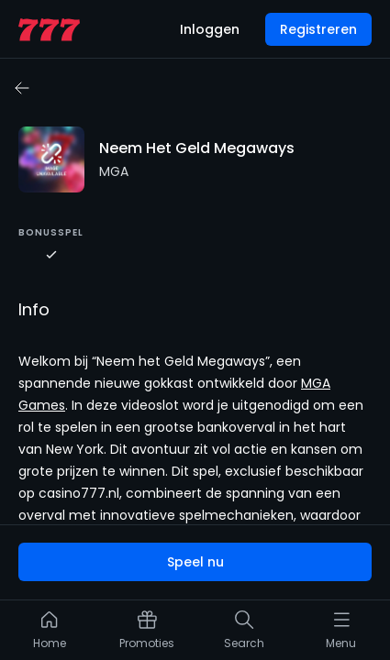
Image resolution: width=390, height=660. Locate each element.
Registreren (318, 29)
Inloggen (210, 29)
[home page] (49, 29)
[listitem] (49, 634)
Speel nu (195, 562)
